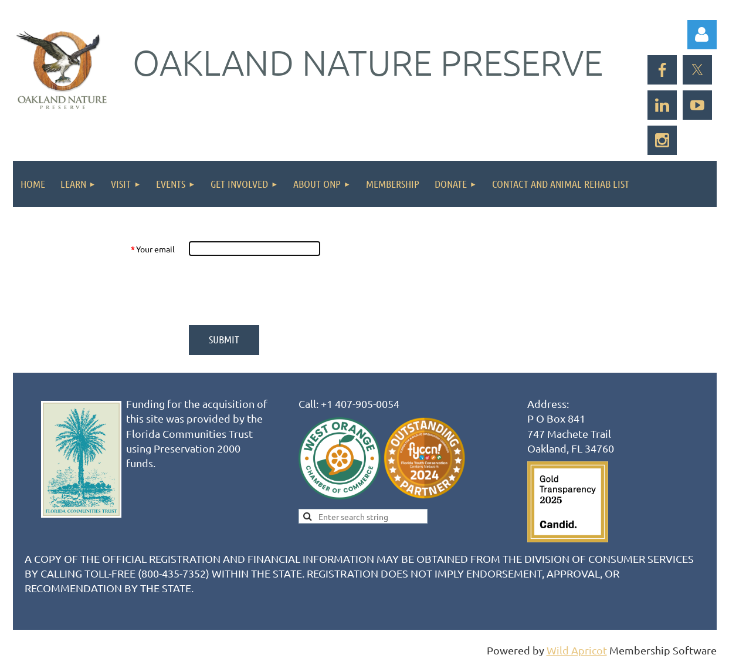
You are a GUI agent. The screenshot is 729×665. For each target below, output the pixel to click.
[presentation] (278, 290)
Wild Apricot (577, 650)
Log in (702, 34)
